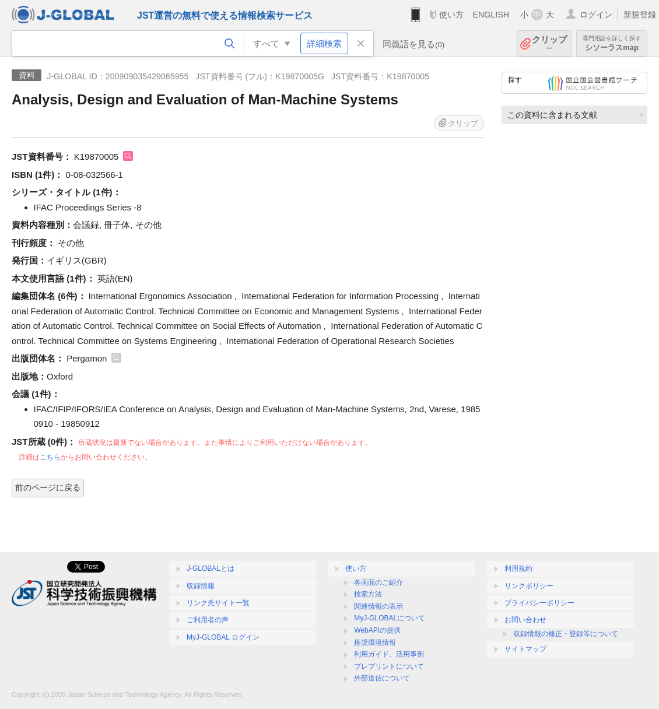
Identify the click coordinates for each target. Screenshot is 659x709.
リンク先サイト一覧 (218, 603)
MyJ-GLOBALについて (389, 618)
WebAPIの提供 (377, 630)
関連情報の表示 (378, 606)
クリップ (549, 43)
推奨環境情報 (375, 642)
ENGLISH (490, 14)
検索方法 (368, 594)
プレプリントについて (389, 666)
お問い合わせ (525, 620)
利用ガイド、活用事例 (389, 654)
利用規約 (518, 568)
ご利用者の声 (208, 620)
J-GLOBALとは (210, 568)
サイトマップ (525, 649)
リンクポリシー (528, 586)
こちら (50, 457)
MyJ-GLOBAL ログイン (223, 637)
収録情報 (201, 586)
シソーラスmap (612, 43)
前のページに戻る (47, 487)
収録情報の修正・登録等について (565, 634)
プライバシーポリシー (539, 603)
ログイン (596, 14)
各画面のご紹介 (378, 582)
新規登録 (639, 14)
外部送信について (382, 678)
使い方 (451, 14)
